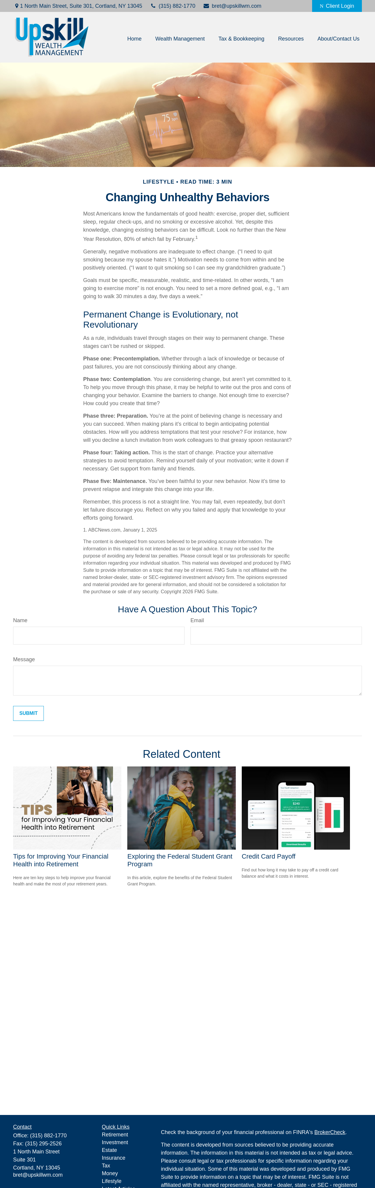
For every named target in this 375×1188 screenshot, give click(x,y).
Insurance (113, 1158)
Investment (115, 1142)
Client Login (337, 6)
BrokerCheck (329, 1132)
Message (24, 659)
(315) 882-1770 (172, 6)
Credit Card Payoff (269, 856)
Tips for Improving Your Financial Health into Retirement (61, 860)
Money (110, 1173)
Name (20, 620)
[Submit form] (28, 713)
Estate (109, 1150)
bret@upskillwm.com (232, 6)
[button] (134, 38)
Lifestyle (112, 1181)
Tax (106, 1166)
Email (197, 620)
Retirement (115, 1135)
